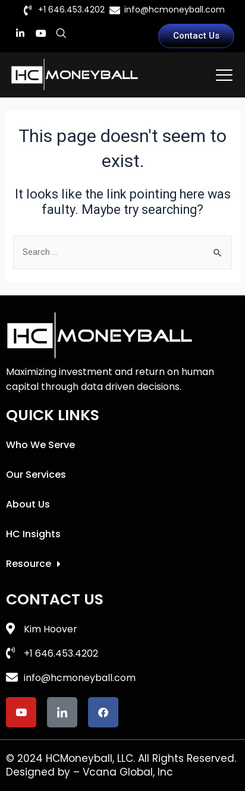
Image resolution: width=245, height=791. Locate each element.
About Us (28, 504)
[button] (224, 74)
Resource (33, 564)
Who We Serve (40, 445)
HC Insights (33, 534)
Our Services (36, 474)
